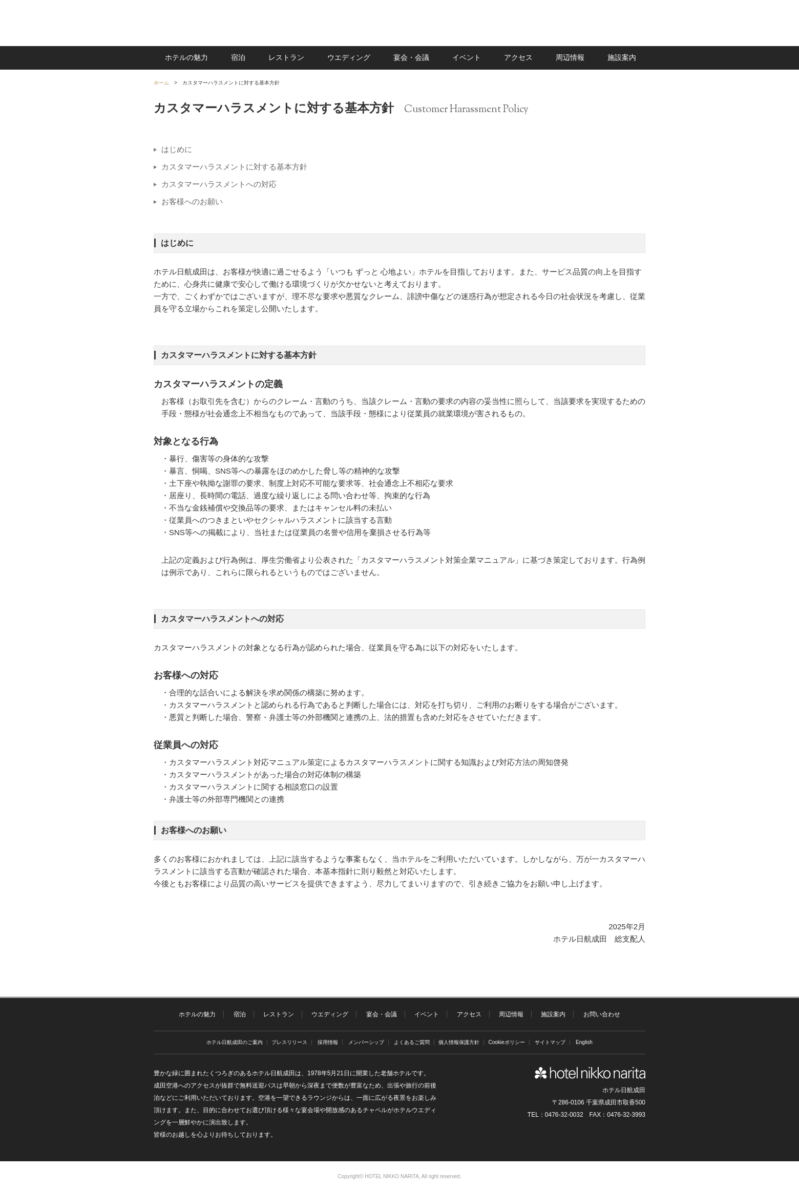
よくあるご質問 (412, 1042)
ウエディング (348, 57)
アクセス (518, 57)
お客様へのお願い (192, 201)
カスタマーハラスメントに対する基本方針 (234, 166)
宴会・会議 (411, 57)
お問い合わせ (601, 1014)
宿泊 (238, 57)
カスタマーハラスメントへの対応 (219, 184)
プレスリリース (289, 1042)
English (584, 1042)
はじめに (176, 149)
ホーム (161, 83)
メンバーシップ (366, 1042)
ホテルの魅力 (186, 57)
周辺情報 (570, 57)
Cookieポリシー (506, 1042)
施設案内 (621, 57)
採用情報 (328, 1042)
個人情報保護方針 (458, 1042)
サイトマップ (550, 1042)
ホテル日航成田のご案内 (234, 1042)
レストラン (286, 57)
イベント (466, 57)
